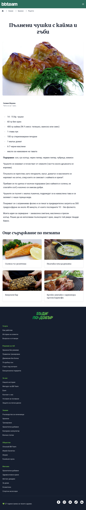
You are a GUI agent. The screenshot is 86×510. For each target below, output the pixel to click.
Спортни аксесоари (10, 491)
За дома (5, 483)
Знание (10, 11)
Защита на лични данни (11, 403)
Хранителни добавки (10, 427)
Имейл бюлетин (8, 451)
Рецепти (31, 11)
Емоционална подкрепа (11, 371)
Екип (4, 391)
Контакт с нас (7, 395)
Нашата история (8, 382)
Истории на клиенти (10, 334)
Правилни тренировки (11, 354)
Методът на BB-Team (10, 386)
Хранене (21, 11)
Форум (5, 455)
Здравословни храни (10, 475)
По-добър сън (7, 362)
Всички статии (8, 435)
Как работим (7, 330)
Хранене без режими (10, 350)
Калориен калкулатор (10, 431)
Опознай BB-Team (9, 447)
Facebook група (8, 459)
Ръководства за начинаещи (13, 414)
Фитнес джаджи (8, 479)
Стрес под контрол (9, 367)
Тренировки (7, 423)
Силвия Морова (9, 103)
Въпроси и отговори (10, 338)
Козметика (6, 487)
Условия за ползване (10, 399)
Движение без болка (10, 358)
